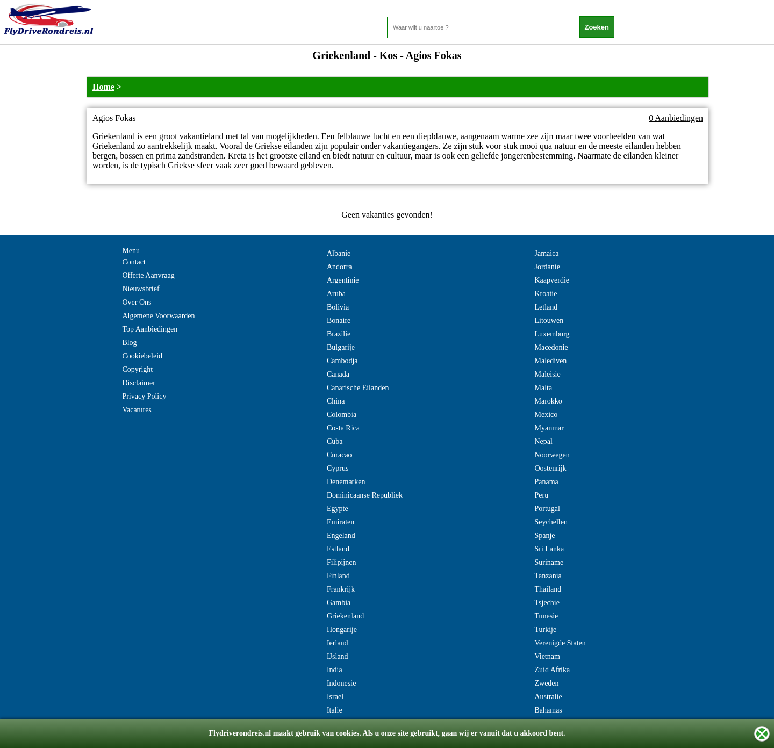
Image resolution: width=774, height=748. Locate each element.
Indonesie (341, 683)
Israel (335, 697)
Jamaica (546, 253)
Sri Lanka (549, 549)
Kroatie (545, 294)
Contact (134, 262)
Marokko (548, 401)
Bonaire (338, 321)
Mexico (545, 415)
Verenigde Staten (559, 643)
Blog (129, 343)
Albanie (338, 253)
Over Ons (136, 302)
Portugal (547, 509)
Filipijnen (341, 562)
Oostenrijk (550, 468)
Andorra (339, 267)
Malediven (550, 361)
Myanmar (548, 428)
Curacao (339, 455)
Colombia (341, 415)
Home (103, 86)
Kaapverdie (551, 280)
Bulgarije (341, 347)
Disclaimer (138, 383)
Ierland (337, 643)
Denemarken (346, 482)
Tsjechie (546, 603)
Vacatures (136, 410)
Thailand (547, 589)
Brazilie (338, 334)
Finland (338, 576)
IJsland (337, 656)
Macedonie (551, 347)
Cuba (335, 441)
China (336, 401)
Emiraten (340, 522)
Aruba (336, 294)
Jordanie (547, 267)
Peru (541, 495)
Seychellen (550, 522)
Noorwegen (551, 455)
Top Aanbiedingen (149, 329)
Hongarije (342, 629)
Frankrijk (341, 589)
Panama (546, 482)
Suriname (548, 562)
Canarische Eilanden (358, 388)
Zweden (546, 683)
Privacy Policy (144, 396)
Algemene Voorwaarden (158, 316)
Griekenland (345, 616)
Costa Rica (343, 428)
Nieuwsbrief (140, 289)
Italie (334, 710)
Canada (338, 374)
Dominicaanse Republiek (365, 495)
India (334, 670)
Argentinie (343, 280)
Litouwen (548, 321)
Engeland (341, 535)
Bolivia (338, 307)
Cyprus (337, 468)
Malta (543, 388)
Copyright (137, 369)
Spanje (544, 535)
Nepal (543, 441)
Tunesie (546, 616)
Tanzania (547, 576)
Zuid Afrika (552, 670)
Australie (548, 697)
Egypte (337, 509)
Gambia (338, 603)
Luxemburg (551, 334)
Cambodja (342, 361)
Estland (338, 549)
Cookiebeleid (142, 356)
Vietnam (547, 656)
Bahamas (548, 710)
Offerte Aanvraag (148, 275)
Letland (545, 307)
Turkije (545, 629)
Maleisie (547, 374)
